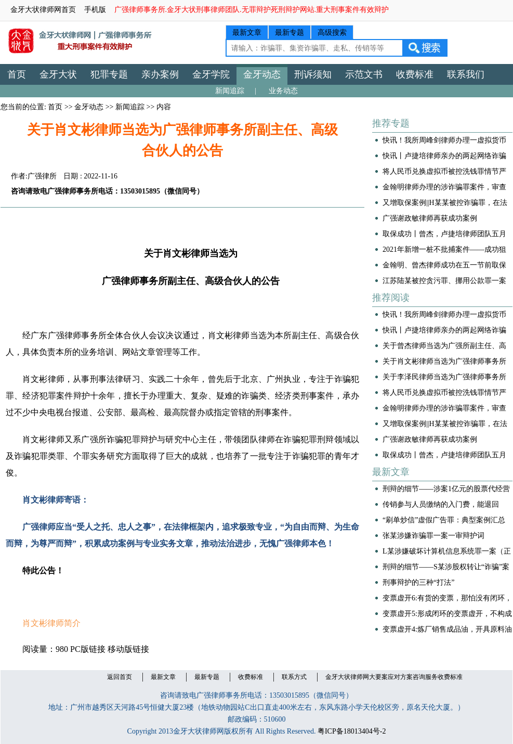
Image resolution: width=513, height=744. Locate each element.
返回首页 (119, 677)
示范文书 (364, 74)
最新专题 (289, 32)
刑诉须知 (313, 74)
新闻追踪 (229, 91)
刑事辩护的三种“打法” (418, 582)
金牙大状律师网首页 (43, 10)
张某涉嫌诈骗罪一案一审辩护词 (433, 536)
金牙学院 (211, 74)
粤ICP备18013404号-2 (352, 731)
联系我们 (465, 74)
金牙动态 (262, 74)
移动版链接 (128, 649)
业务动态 (283, 91)
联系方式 (294, 677)
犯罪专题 (109, 74)
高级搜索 (332, 32)
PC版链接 (88, 649)
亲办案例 (160, 74)
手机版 (95, 10)
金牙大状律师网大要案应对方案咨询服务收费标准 (394, 677)
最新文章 (246, 32)
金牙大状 (58, 74)
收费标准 (414, 74)
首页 (16, 74)
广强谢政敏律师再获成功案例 (430, 218)
